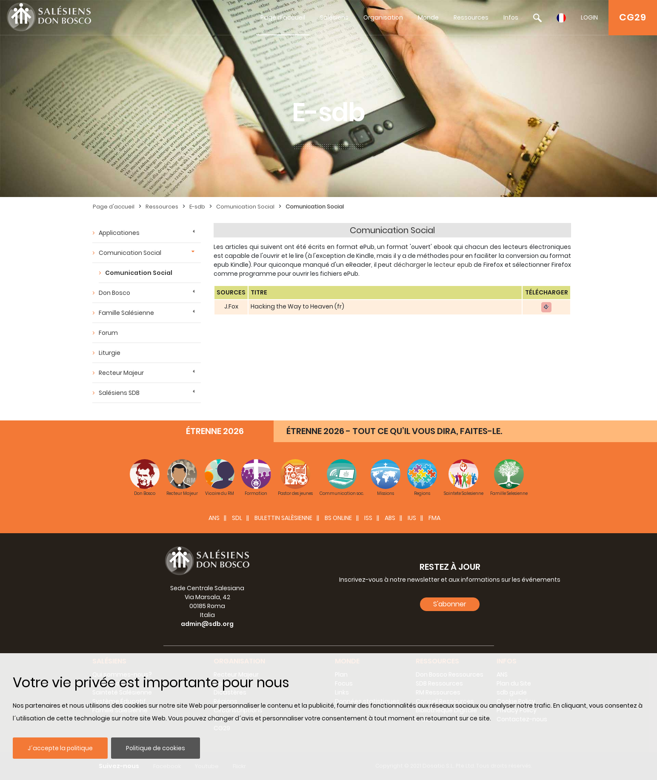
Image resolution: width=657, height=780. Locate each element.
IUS (412, 518)
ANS (214, 518)
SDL (237, 518)
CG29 (632, 17)
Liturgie (109, 353)
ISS (368, 518)
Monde (428, 17)
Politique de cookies (155, 748)
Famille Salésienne (126, 313)
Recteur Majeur (121, 373)
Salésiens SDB (119, 393)
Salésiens (334, 17)
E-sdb (197, 207)
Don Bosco (114, 293)
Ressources (471, 17)
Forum (108, 333)
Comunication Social (245, 207)
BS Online (338, 518)
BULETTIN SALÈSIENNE (283, 518)
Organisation (383, 17)
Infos (510, 17)
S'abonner (449, 604)
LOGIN (589, 17)
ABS (390, 518)
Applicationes (119, 233)
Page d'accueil (282, 17)
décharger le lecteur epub (433, 264)
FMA (434, 518)
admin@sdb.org (207, 624)
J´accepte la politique (60, 748)
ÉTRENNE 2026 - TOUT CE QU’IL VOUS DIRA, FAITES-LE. (394, 431)
